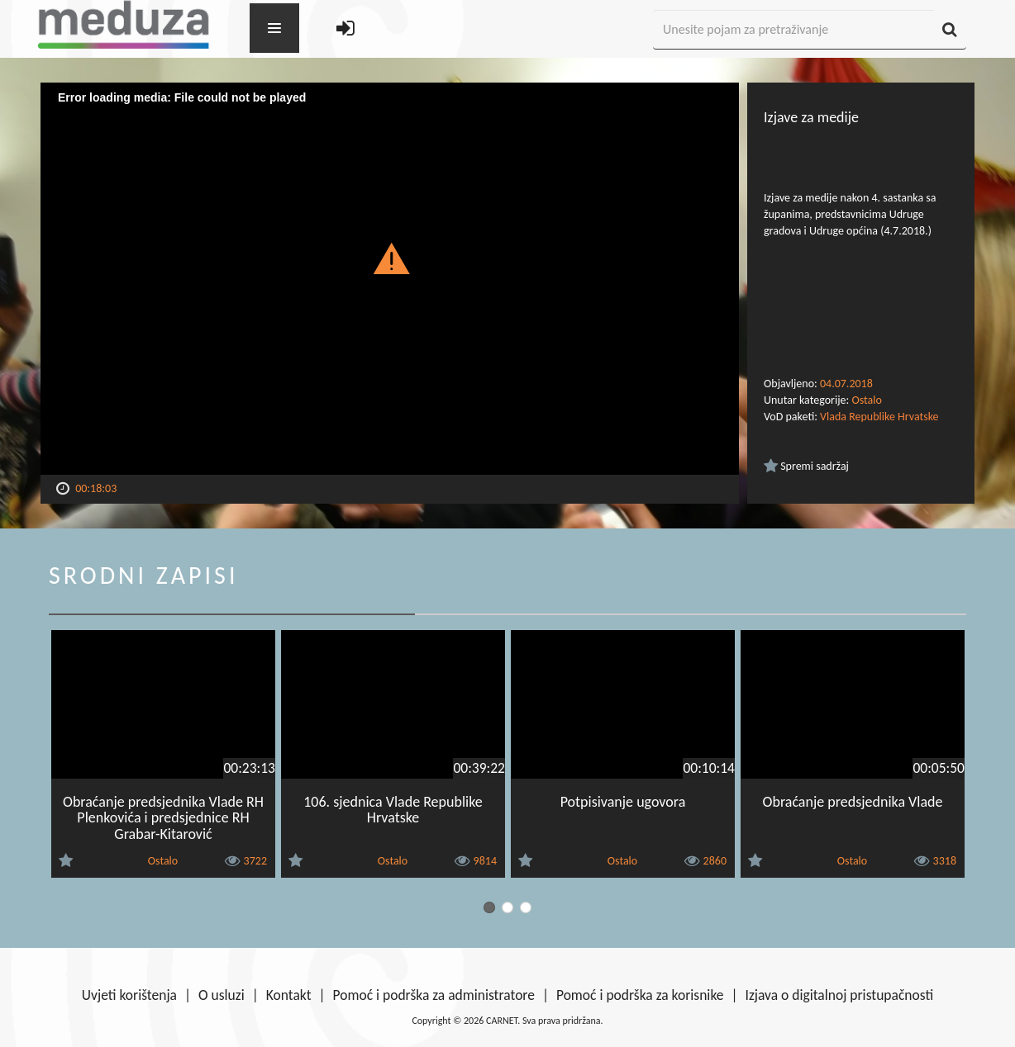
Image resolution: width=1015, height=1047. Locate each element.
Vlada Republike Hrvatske (879, 417)
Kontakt (289, 995)
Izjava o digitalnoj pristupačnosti (839, 995)
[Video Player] (390, 279)
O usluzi (221, 995)
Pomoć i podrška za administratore (434, 995)
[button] (389, 258)
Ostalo (866, 400)
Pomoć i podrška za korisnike (640, 995)
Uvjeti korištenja (129, 995)
